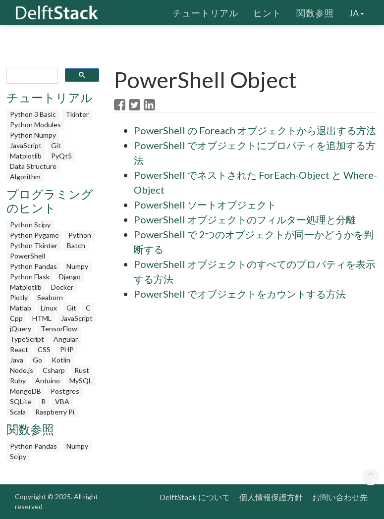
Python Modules (35, 124)
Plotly (19, 297)
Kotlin (61, 360)
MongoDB (25, 391)
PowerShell (27, 256)
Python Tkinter (33, 245)
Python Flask (30, 276)
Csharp (54, 370)
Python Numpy (33, 135)
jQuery (20, 328)
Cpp (16, 318)
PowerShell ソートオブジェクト (205, 204)
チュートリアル (205, 12)
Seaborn (50, 297)
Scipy (18, 456)
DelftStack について (195, 497)
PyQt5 (61, 156)
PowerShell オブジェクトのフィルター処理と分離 (245, 219)
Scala (18, 412)
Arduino (47, 380)
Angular (66, 339)
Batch (76, 245)
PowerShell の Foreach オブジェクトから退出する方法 (255, 130)
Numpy (77, 266)
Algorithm (25, 176)
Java (16, 360)
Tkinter (77, 114)
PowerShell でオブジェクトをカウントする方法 (240, 294)
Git (56, 145)
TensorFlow (59, 328)
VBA (62, 401)
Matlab (20, 308)
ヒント (267, 12)
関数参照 (315, 12)
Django (70, 276)
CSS (44, 349)
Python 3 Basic (33, 114)
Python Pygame (34, 235)
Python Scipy (30, 224)
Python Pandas (33, 266)
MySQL (80, 380)
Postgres (65, 391)
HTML (42, 318)
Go (37, 360)
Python (79, 235)
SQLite (21, 401)
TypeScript (27, 339)
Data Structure (33, 166)
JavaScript (26, 145)
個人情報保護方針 (271, 497)
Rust (81, 370)
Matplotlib (26, 156)
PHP (67, 349)
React (19, 349)
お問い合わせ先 (340, 497)
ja (356, 12)
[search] (31, 75)
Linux (49, 308)
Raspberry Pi (54, 412)
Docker (62, 287)
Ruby (18, 380)
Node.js (21, 370)
